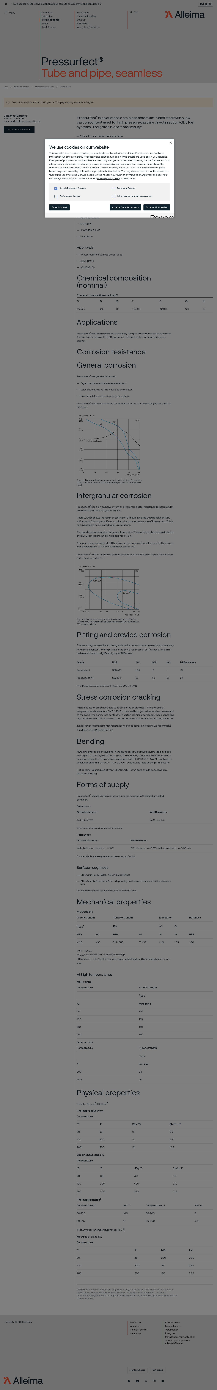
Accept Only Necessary (125, 207)
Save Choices (59, 207)
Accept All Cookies (156, 207)
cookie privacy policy (108, 178)
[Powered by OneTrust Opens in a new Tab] (161, 216)
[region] (109, 178)
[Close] (170, 142)
